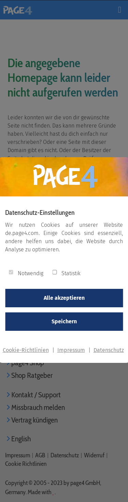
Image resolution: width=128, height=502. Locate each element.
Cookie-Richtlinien (26, 350)
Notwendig (30, 273)
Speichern (64, 321)
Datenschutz (109, 350)
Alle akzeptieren (64, 298)
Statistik (71, 273)
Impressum (71, 350)
